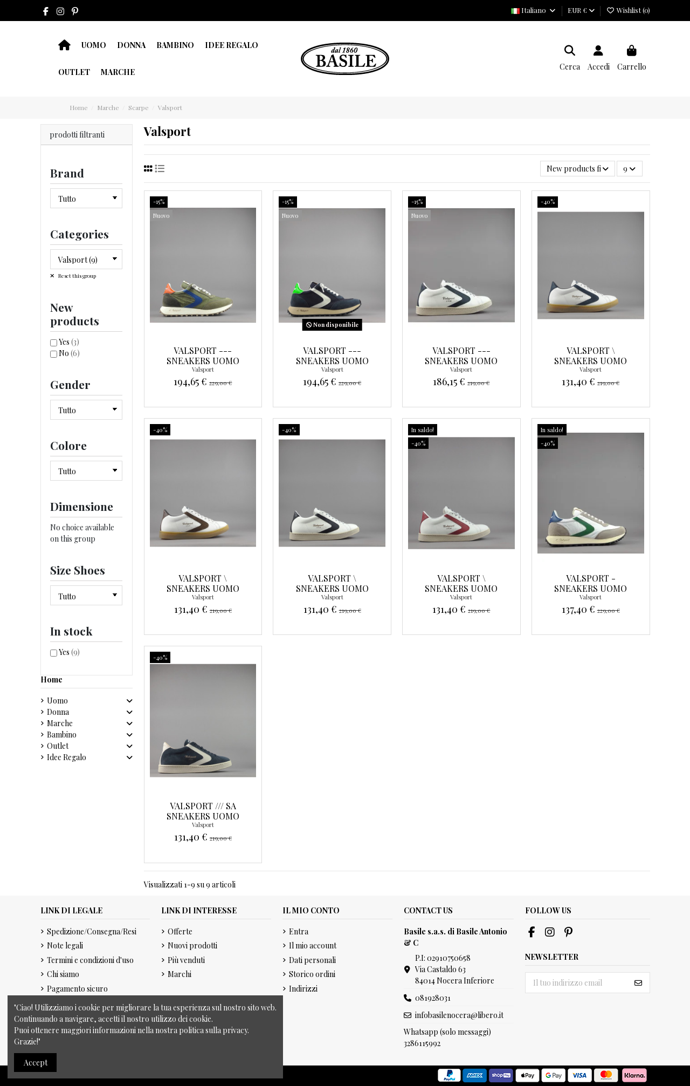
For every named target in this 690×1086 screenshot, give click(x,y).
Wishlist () (628, 10)
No (69, 353)
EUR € (581, 10)
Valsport (203, 369)
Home (51, 679)
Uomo (57, 700)
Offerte (180, 931)
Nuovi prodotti (192, 945)
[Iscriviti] (638, 983)
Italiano (533, 10)
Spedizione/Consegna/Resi (91, 931)
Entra (298, 931)
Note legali (65, 945)
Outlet (57, 746)
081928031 (433, 998)
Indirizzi (303, 988)
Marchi (179, 974)
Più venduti (186, 960)
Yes (69, 342)
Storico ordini (312, 974)
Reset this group (76, 275)
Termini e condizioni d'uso (90, 960)
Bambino (62, 734)
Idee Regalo (66, 757)
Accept (35, 1062)
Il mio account (312, 945)
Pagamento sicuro (77, 988)
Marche (60, 723)
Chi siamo (63, 974)
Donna (58, 712)
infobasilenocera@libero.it (459, 1015)
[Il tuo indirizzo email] (576, 983)
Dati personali (312, 960)
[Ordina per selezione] (577, 168)
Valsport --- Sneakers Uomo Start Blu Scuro (332, 361)
